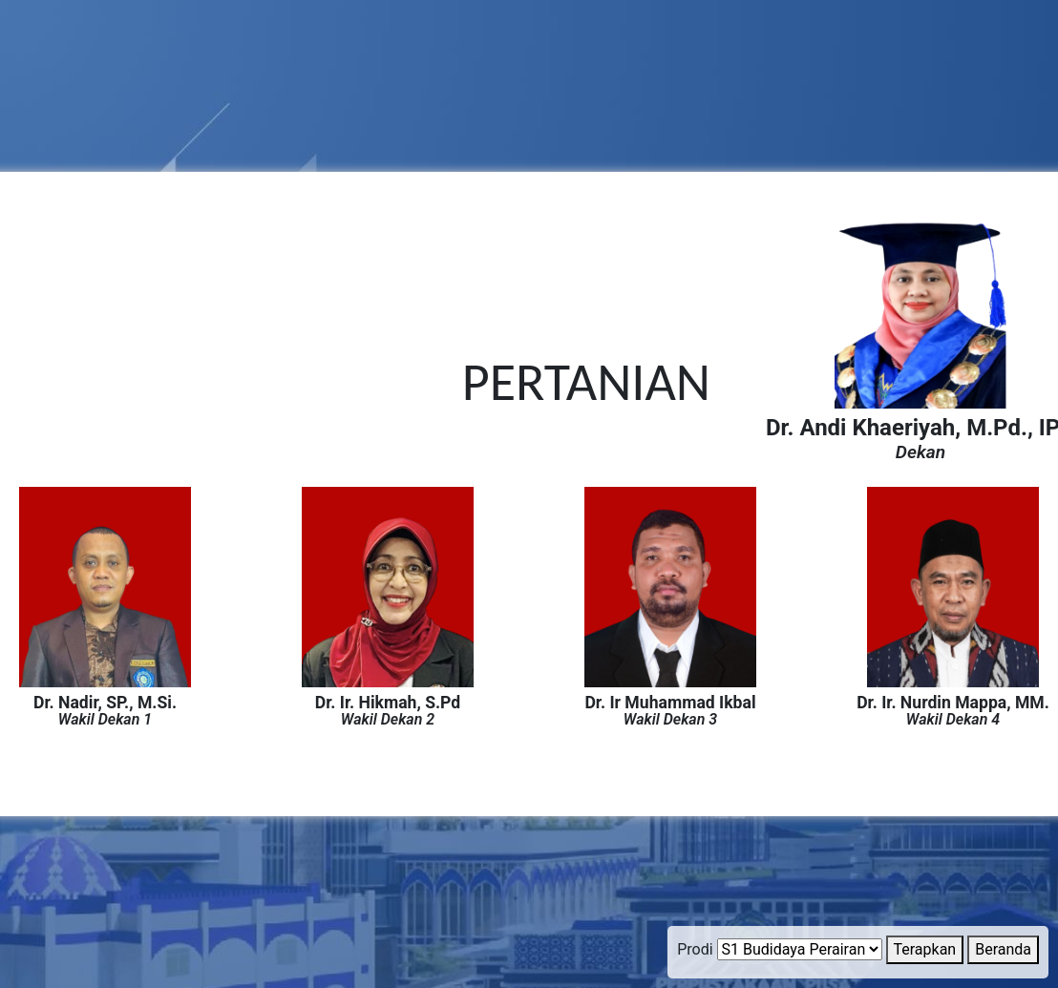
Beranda (1003, 949)
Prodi (694, 949)
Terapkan (925, 949)
